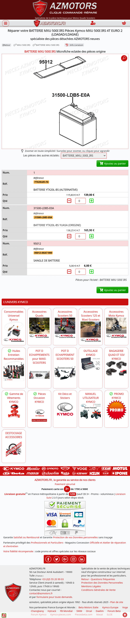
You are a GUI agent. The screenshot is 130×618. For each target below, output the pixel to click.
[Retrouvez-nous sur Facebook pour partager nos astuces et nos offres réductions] (48, 559)
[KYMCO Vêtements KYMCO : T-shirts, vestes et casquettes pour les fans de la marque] (13, 411)
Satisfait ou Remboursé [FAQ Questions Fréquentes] (26, 537)
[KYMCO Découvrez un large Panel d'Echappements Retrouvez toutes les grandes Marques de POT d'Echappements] (39, 375)
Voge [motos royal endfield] (125, 607)
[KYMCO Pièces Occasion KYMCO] (39, 414)
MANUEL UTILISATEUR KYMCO (91, 398)
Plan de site (116, 602)
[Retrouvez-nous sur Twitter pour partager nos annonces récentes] (57, 559)
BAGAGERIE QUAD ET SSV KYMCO (116, 355)
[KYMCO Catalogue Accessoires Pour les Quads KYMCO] (39, 328)
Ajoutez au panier (112, 163)
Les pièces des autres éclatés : (41, 155)
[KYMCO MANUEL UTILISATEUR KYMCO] (91, 411)
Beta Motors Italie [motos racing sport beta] (88, 607)
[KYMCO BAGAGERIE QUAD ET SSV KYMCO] (116, 368)
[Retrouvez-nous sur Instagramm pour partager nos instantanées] (73, 559)
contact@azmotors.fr (41, 593)
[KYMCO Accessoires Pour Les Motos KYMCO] (116, 328)
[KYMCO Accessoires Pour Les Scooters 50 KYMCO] (65, 328)
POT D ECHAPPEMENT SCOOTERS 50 (65, 355)
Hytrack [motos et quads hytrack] (52, 611)
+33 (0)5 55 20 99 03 (53, 579)
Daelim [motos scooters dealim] (100, 611)
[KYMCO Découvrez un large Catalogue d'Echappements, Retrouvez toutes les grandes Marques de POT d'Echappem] (65, 371)
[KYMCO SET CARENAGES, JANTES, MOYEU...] (116, 410)
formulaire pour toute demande (54, 597)
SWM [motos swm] (79, 611)
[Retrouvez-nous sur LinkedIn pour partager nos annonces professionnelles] (82, 559)
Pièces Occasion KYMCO (39, 398)
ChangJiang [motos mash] (37, 611)
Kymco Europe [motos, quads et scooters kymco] (110, 607)
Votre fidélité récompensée (18, 551)
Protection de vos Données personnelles (75, 537)
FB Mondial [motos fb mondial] (66, 611)
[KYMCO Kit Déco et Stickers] (65, 410)
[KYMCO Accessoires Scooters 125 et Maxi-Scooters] (91, 332)
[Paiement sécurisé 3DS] (65, 518)
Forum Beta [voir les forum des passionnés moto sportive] (114, 611)
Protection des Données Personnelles (102, 582)
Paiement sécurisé (65, 484)
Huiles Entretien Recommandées (14, 355)
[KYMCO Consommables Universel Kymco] (13, 332)
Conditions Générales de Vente (98, 589)
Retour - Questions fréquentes (98, 579)
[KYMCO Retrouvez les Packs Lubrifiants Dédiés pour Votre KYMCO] (13, 371)
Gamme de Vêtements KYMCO (13, 398)
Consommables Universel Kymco (13, 315)
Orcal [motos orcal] (89, 611)
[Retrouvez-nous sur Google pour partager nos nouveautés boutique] (65, 559)
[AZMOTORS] (13, 449)
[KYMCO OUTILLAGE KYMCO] (91, 363)
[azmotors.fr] (50, 23)
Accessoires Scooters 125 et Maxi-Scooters (90, 315)
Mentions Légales (91, 586)
